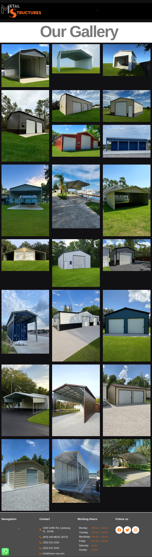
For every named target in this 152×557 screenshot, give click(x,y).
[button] (97, 10)
